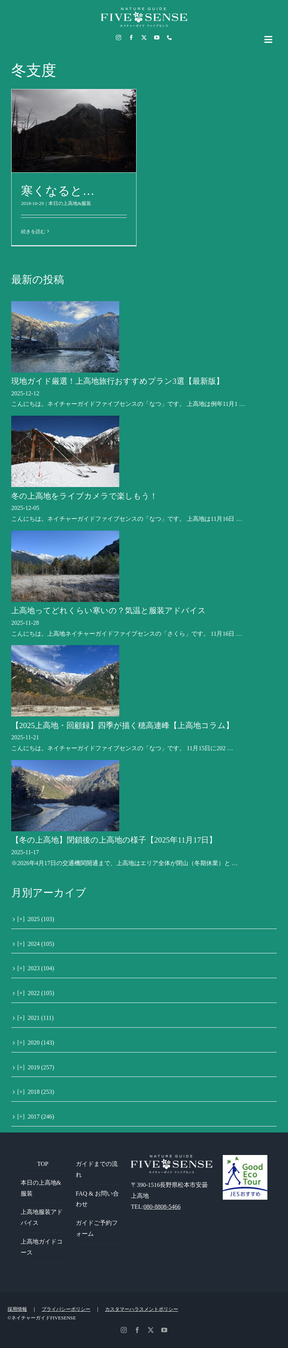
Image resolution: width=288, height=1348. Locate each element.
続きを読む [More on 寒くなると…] (33, 231)
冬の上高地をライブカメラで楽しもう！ (84, 496)
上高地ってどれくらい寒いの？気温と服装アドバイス (108, 610)
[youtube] (156, 37)
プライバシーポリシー (66, 1309)
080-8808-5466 (162, 1206)
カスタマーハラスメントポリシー (141, 1309)
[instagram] (118, 37)
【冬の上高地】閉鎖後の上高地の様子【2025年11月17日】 (114, 839)
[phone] (169, 37)
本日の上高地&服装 (69, 203)
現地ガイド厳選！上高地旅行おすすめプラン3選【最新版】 (117, 381)
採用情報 (17, 1309)
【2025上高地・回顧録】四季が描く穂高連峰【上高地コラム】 (122, 725)
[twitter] (144, 37)
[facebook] (131, 37)
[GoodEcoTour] (245, 1158)
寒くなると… (57, 191)
